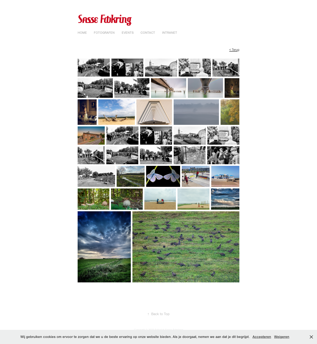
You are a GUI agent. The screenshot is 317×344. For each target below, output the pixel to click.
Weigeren (281, 337)
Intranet (169, 33)
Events (128, 33)
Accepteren (262, 337)
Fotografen (104, 33)
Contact (148, 33)
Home (82, 33)
